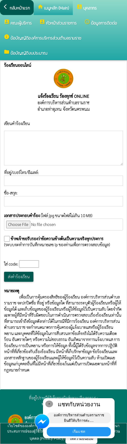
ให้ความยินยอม (81, 439)
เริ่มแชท (79, 431)
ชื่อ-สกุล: (63, 198)
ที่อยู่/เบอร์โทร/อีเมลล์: (63, 178)
